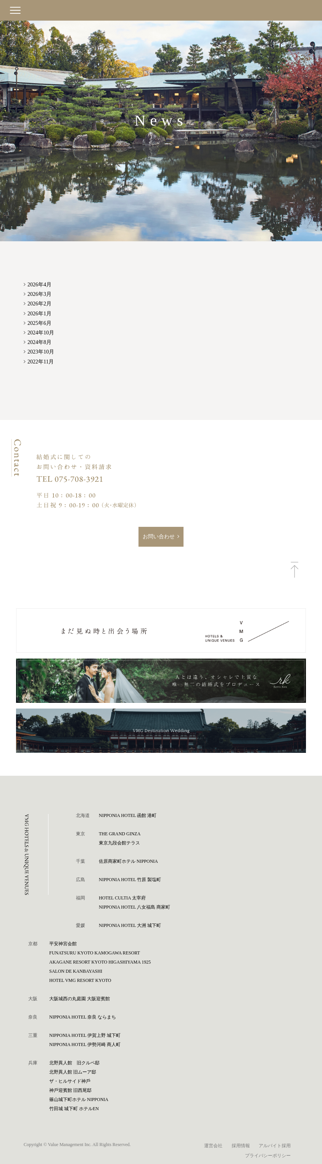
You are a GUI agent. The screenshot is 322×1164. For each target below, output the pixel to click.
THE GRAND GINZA (119, 833)
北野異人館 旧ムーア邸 (72, 1072)
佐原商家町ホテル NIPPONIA (128, 861)
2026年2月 (39, 304)
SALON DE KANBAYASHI (75, 971)
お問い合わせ (159, 536)
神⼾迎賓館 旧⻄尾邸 (70, 1090)
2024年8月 (39, 342)
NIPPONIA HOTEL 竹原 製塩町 (130, 879)
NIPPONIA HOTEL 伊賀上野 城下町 (85, 1035)
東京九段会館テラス (119, 843)
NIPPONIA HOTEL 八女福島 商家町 (134, 907)
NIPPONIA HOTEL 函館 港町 (127, 815)
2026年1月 (39, 313)
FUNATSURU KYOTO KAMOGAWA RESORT (94, 953)
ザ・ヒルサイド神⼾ (69, 1081)
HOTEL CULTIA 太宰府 (122, 898)
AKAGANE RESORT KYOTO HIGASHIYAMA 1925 (100, 962)
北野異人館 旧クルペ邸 (74, 1063)
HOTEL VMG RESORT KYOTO (80, 980)
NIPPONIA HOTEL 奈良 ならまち (82, 1017)
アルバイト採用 (275, 1145)
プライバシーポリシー (268, 1155)
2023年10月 (40, 352)
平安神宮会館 (63, 943)
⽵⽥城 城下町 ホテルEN (74, 1108)
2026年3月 (39, 294)
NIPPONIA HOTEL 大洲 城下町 (130, 925)
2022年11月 (40, 362)
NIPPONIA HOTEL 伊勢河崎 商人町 (85, 1044)
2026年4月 (39, 284)
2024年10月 (40, 333)
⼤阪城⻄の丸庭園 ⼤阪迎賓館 (79, 998)
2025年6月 (39, 323)
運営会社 (213, 1145)
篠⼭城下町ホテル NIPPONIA (78, 1099)
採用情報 (241, 1145)
